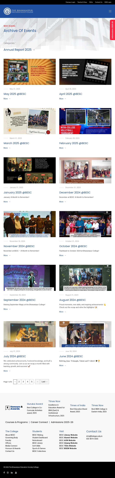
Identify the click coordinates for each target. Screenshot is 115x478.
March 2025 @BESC (16, 143)
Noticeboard (37, 440)
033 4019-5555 (92, 439)
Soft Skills (36, 446)
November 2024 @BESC (19, 246)
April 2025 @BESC (70, 94)
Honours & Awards (12, 448)
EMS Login (108, 2)
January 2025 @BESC (18, 192)
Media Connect (11, 446)
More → (7, 99)
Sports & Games (38, 448)
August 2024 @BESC (72, 300)
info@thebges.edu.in (94, 436)
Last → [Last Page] (45, 382)
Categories (9, 43)
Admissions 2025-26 (62, 422)
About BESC (10, 435)
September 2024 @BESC (20, 300)
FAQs (91, 2)
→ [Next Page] (37, 382)
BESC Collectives (39, 451)
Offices (8, 443)
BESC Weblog (37, 435)
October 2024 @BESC (73, 246)
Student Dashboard (40, 438)
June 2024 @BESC (71, 356)
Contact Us (98, 2)
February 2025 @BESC (73, 143)
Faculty (8, 440)
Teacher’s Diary (82, 2)
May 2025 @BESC (15, 94)
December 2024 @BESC (75, 192)
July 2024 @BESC (15, 356)
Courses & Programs (16, 422)
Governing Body (11, 438)
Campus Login (70, 2)
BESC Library (37, 443)
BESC (68, 435)
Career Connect (40, 422)
